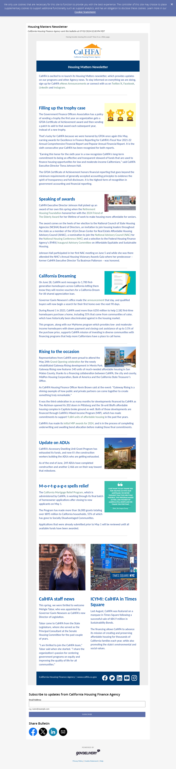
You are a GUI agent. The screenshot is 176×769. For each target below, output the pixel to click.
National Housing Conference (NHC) (63, 238)
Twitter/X (117, 83)
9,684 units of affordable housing (86, 417)
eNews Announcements (73, 83)
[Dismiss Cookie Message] (171, 3)
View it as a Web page (101, 37)
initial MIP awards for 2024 (79, 423)
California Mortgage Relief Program (63, 492)
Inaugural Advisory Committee (74, 242)
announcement (95, 300)
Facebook (128, 83)
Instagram (59, 87)
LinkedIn (43, 87)
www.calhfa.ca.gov (87, 676)
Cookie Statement (85, 12)
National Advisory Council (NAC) (113, 234)
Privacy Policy (78, 761)
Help (101, 761)
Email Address (35, 699)
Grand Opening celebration (65, 361)
